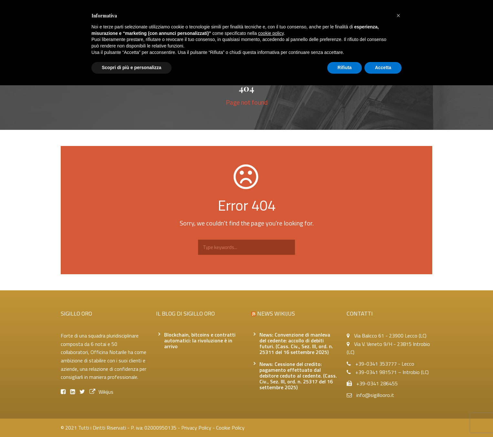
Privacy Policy (196, 428)
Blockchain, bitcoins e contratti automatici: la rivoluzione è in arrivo (200, 340)
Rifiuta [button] (345, 67)
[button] (398, 15)
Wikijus (101, 392)
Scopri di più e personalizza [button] (131, 67)
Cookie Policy (230, 428)
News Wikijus (276, 313)
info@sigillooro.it (375, 395)
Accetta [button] (383, 67)
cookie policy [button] (271, 33)
